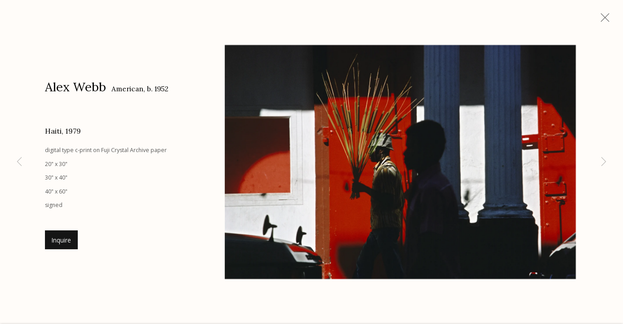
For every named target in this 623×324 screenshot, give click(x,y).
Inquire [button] (61, 242)
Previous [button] (19, 162)
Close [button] (603, 20)
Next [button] (603, 162)
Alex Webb (75, 88)
